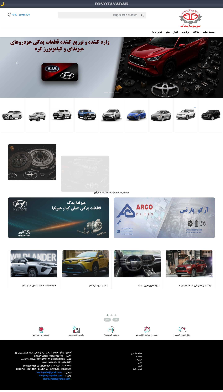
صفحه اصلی (208, 32)
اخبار (175, 32)
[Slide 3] (117, 93)
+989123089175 (20, 15)
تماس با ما (157, 32)
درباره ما (185, 32)
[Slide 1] (106, 93)
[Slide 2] (111, 93)
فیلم (168, 32)
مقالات (196, 32)
